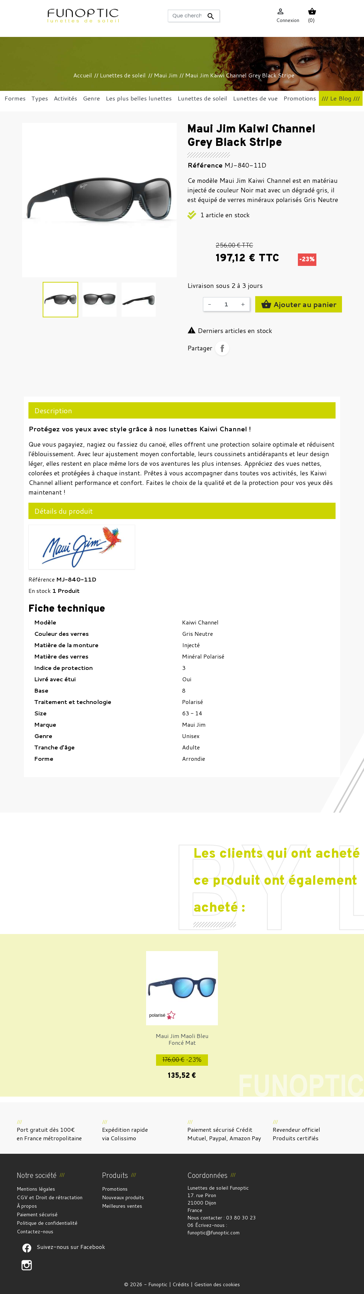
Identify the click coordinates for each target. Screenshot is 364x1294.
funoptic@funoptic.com (213, 1232)
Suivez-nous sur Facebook (27, 1248)
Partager (222, 348)
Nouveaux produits (123, 1197)
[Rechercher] (194, 16)
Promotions (115, 1188)
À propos (27, 1206)
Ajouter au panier (298, 304)
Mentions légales (36, 1188)
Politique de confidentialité (47, 1223)
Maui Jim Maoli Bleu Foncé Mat (182, 1039)
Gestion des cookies (217, 1284)
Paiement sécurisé (37, 1214)
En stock (39, 590)
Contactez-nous (35, 1231)
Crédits (180, 1284)
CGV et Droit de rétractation (49, 1197)
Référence (41, 579)
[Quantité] (226, 304)
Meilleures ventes (122, 1206)
